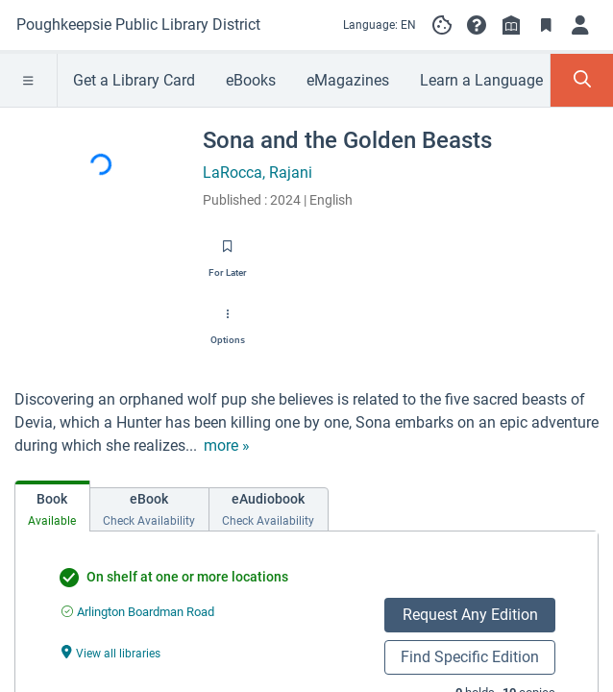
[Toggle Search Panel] (582, 80)
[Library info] (511, 25)
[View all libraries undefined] (111, 652)
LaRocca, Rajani (257, 172)
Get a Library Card (134, 80)
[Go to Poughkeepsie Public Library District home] (138, 25)
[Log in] (580, 25)
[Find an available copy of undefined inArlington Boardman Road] (138, 612)
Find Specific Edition (470, 657)
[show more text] (227, 445)
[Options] (228, 320)
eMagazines (347, 80)
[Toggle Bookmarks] (545, 25)
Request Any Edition (470, 615)
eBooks (251, 80)
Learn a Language (481, 80)
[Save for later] (228, 252)
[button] (476, 25)
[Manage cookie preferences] (442, 25)
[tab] (52, 506)
